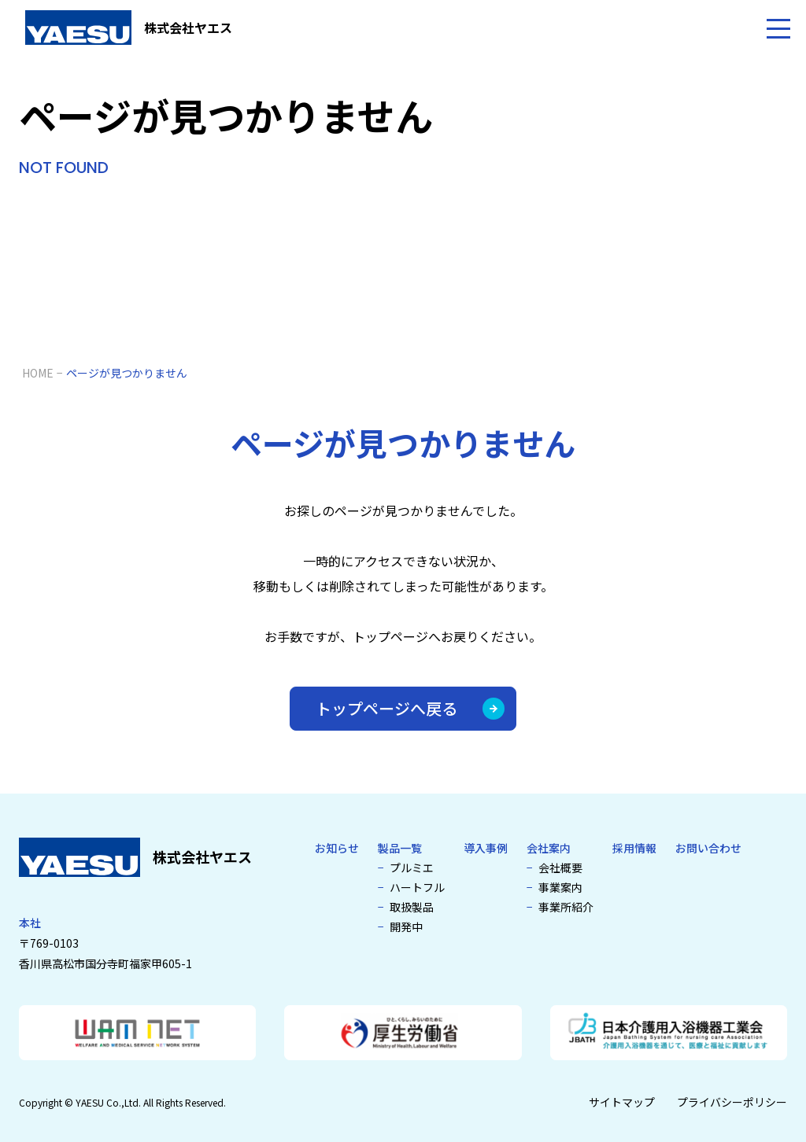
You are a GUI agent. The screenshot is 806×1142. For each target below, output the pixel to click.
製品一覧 (400, 848)
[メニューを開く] (778, 27)
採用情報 (634, 848)
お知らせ (337, 848)
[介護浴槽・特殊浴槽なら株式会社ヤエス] (128, 27)
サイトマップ (622, 1102)
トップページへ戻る (410, 708)
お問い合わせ (708, 848)
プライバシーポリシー (732, 1102)
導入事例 (486, 848)
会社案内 (549, 848)
